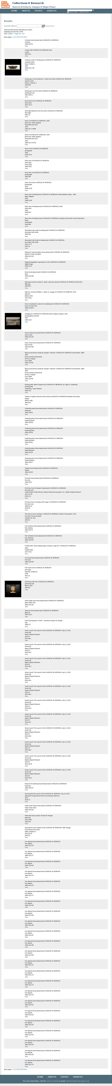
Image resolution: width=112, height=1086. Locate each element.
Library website (52, 1081)
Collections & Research (28, 3)
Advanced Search (84, 12)
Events (38, 11)
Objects (26, 11)
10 (24, 37)
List (23, 33)
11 (26, 37)
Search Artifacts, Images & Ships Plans (33, 7)
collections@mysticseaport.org (77, 1081)
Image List (17, 33)
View (26, 46)
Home (14, 11)
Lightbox (10, 33)
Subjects (51, 11)
